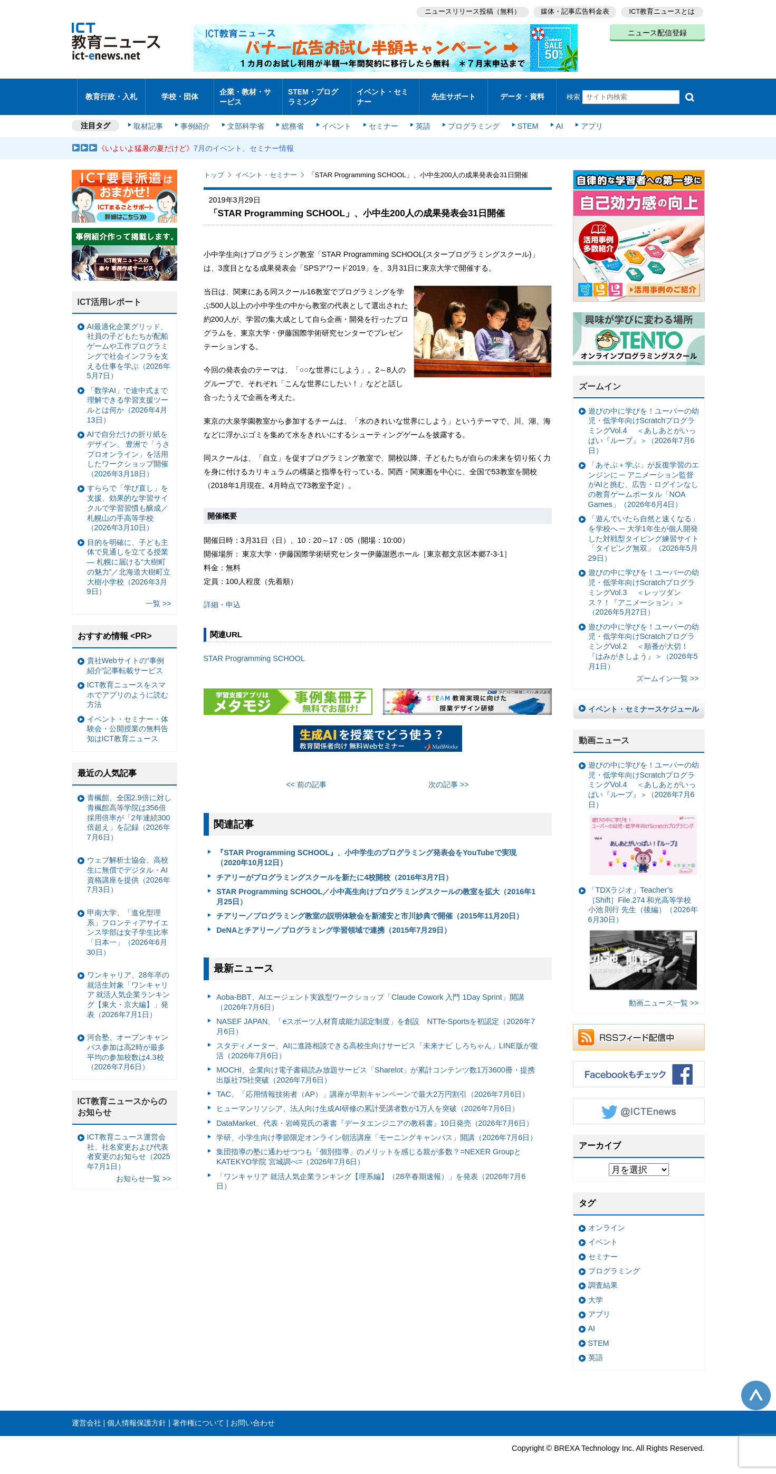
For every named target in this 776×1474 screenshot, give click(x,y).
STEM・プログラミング (316, 91)
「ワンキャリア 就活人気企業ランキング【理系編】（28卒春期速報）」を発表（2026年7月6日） (370, 1172)
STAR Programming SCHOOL (254, 649)
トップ (214, 166)
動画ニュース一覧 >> (664, 994)
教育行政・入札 (111, 92)
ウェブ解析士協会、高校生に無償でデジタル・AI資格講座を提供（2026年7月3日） (128, 866)
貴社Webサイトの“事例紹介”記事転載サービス (125, 656)
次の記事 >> (448, 775)
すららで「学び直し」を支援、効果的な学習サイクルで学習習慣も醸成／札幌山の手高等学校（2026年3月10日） (127, 499)
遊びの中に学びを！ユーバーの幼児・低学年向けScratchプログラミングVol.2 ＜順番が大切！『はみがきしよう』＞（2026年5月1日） (643, 637)
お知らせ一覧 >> (143, 1169)
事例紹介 (197, 117)
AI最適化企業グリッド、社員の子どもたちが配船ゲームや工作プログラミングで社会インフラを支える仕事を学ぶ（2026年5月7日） (128, 342)
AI (554, 117)
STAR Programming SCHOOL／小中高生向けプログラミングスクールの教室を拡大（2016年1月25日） (375, 887)
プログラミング (470, 117)
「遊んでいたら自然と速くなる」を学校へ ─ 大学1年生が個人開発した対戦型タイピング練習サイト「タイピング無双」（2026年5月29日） (643, 529)
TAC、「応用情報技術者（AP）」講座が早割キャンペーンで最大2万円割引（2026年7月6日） (372, 1085)
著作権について (198, 1414)
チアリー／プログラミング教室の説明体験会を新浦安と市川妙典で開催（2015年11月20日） (369, 907)
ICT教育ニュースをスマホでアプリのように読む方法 (127, 686)
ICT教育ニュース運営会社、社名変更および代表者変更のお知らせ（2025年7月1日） (128, 1143)
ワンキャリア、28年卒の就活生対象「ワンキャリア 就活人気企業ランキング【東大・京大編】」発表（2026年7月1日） (128, 986)
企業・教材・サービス (245, 91)
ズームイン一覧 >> (667, 669)
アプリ (585, 117)
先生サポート (453, 92)
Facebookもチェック (639, 1065)
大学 (595, 1291)
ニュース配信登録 (657, 31)
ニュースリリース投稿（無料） (471, 11)
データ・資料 (522, 92)
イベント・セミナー (382, 91)
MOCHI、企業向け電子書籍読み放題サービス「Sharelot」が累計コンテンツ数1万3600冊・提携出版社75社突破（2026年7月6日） (375, 1066)
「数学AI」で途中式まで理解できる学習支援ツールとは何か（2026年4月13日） (127, 396)
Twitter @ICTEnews (639, 1102)
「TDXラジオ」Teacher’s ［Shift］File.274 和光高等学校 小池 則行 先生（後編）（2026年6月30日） (643, 931)
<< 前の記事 (306, 775)
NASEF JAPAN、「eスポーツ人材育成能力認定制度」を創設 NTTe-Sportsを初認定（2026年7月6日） (375, 1017)
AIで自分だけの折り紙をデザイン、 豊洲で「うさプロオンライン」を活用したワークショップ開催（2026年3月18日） (128, 445)
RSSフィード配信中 (639, 1028)
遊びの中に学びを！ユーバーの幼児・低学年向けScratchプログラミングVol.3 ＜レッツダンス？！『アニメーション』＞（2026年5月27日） (643, 583)
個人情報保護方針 (136, 1414)
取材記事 (151, 117)
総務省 (293, 117)
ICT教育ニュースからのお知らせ (122, 1098)
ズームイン (600, 377)
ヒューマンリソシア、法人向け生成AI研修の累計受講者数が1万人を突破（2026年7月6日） (367, 1099)
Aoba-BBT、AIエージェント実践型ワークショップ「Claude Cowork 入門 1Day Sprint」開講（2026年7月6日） (370, 993)
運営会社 (86, 1414)
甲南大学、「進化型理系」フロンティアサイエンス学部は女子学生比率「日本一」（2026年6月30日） (127, 923)
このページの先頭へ (756, 1386)
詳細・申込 (222, 595)
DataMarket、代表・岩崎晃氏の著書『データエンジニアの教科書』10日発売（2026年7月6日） (374, 1114)
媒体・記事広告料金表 (574, 11)
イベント (335, 117)
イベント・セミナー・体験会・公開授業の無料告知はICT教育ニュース (127, 720)
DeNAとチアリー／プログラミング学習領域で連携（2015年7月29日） (333, 921)
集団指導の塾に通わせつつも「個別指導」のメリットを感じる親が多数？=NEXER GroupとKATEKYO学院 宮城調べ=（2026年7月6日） (368, 1147)
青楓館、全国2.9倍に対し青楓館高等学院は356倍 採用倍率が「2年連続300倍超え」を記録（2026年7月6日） (129, 808)
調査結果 (603, 1276)
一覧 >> (158, 594)
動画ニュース (604, 731)
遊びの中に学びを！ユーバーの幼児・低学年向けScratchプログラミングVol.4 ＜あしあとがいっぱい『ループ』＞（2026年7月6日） (643, 422)
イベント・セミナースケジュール (643, 700)
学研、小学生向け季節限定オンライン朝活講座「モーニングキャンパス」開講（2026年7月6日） (376, 1128)
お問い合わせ (253, 1414)
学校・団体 (179, 92)
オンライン (606, 1218)
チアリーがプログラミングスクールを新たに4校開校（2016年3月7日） (334, 868)
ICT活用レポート (110, 293)
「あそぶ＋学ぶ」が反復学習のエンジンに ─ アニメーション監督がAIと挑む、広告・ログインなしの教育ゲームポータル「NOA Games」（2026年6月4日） (643, 476)
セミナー (382, 117)
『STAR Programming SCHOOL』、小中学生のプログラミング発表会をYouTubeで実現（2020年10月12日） (366, 848)
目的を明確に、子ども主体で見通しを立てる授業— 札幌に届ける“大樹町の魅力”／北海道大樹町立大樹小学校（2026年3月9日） (129, 558)
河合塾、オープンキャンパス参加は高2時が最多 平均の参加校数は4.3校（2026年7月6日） (129, 1043)
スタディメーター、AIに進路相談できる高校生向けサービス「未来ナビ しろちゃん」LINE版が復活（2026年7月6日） (377, 1041)
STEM (523, 117)
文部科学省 (246, 117)
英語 (420, 117)
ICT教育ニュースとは (662, 11)
